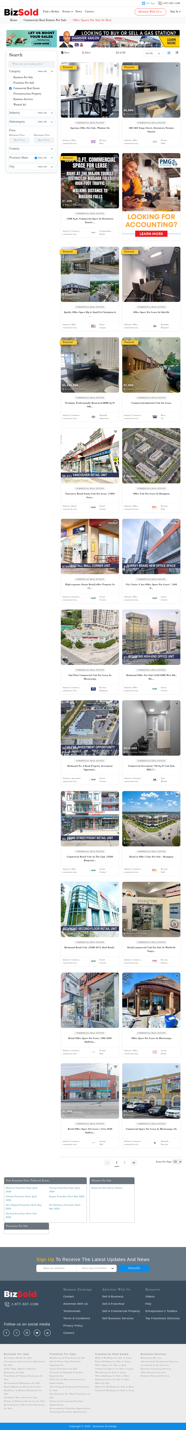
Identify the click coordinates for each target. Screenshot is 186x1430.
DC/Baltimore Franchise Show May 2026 (65, 1207)
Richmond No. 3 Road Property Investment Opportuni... (89, 768)
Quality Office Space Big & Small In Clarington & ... (90, 314)
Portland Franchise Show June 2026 (21, 1215)
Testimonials (72, 1311)
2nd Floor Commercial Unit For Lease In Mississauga (89, 677)
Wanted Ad (19, 104)
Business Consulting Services (156, 1369)
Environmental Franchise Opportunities (70, 1409)
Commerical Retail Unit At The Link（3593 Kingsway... (90, 859)
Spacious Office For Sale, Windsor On (90, 128)
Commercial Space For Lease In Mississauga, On (151, 1129)
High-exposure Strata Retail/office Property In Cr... (90, 586)
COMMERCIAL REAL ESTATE (90, 123)
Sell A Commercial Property (121, 1311)
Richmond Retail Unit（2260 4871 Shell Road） (90, 947)
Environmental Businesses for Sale (22, 1383)
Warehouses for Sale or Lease (110, 1373)
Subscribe (134, 1268)
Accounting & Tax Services (155, 1365)
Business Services (23, 99)
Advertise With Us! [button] (150, 12)
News (78, 11)
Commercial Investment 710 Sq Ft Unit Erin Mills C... (151, 768)
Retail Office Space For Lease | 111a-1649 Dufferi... (90, 1131)
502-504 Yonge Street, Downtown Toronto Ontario (151, 130)
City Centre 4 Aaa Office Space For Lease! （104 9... (151, 586)
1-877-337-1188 (21, 1304)
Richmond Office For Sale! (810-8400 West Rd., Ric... (151, 677)
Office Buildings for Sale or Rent (112, 1376)
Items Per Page (163, 1162)
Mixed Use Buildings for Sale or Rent (114, 1387)
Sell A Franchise (113, 1303)
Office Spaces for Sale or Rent (110, 1365)
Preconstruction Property (27, 94)
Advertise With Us (75, 1303)
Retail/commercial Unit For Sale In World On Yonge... (151, 949)
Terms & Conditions (76, 1318)
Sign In (175, 11)
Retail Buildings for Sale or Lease (112, 1362)
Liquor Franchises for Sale (63, 1369)
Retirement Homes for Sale (18, 1358)
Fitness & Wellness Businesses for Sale (24, 1401)
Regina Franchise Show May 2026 (66, 1196)
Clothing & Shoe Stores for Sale (20, 1398)
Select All (42, 72)
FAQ (148, 1303)
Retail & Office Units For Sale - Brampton (151, 857)
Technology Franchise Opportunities (68, 1412)
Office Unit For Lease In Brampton (151, 494)
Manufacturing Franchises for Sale (67, 1358)
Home (13, 20)
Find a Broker (51, 11)
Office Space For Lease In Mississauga (151, 1038)
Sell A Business (113, 1296)
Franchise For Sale (23, 83)
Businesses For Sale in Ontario (106, 1188)
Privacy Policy (73, 1325)
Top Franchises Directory (162, 1318)
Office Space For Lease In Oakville (151, 312)
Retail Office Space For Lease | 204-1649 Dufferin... (90, 1040)
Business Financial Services (155, 1376)
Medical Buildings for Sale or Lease (113, 1358)
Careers (89, 11)
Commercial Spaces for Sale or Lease (114, 1369)
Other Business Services (153, 1373)
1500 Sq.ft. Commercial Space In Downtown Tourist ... (89, 221)
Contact (68, 1296)
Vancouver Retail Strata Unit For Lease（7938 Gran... (90, 496)
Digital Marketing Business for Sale (22, 1387)
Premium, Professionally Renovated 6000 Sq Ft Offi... (90, 405)
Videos (150, 1296)
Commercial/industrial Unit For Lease (151, 403)
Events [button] (68, 11)
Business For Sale (23, 77)
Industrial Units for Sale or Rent (112, 1380)
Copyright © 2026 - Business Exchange (93, 1426)
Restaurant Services (151, 1358)
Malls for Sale (102, 1383)
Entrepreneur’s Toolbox (161, 1311)
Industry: (69, 140)
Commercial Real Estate (26, 88)
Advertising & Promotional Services (159, 1362)
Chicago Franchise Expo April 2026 (64, 1190)
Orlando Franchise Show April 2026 (21, 1198)
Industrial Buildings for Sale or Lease (114, 1391)
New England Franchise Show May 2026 (24, 1207)
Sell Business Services (118, 1318)
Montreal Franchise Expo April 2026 (21, 1190)
